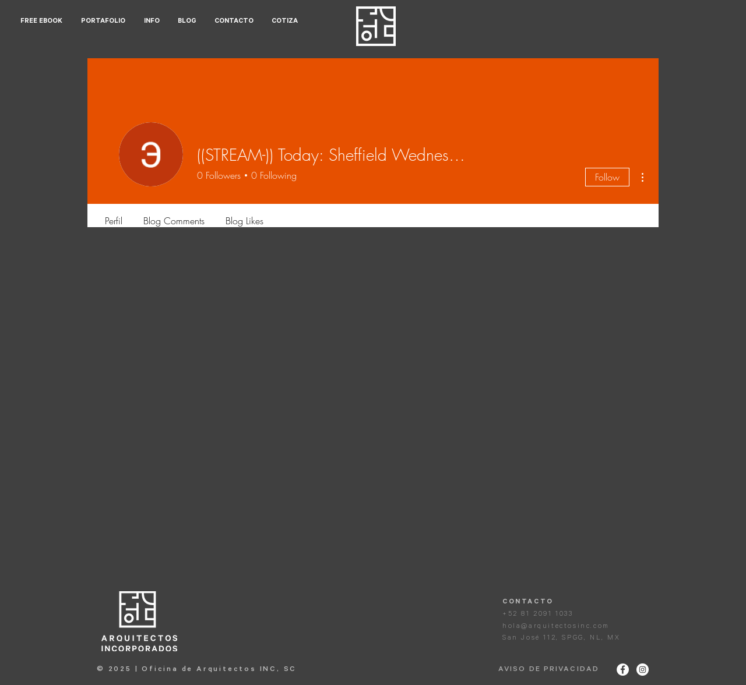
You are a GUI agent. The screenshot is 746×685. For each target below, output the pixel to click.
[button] (103, 22)
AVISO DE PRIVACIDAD (548, 670)
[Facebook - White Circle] (623, 669)
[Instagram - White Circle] (642, 669)
